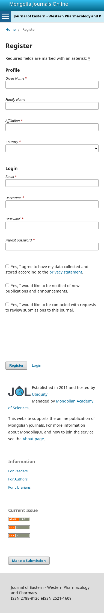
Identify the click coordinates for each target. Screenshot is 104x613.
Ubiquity (39, 394)
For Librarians (19, 487)
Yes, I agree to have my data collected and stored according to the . (47, 269)
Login (36, 365)
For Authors (18, 479)
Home (10, 29)
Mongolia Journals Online (38, 4)
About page (33, 438)
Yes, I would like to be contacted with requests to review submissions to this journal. (50, 307)
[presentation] (46, 337)
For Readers (18, 471)
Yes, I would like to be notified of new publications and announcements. (42, 288)
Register (16, 365)
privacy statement (65, 272)
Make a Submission (29, 560)
